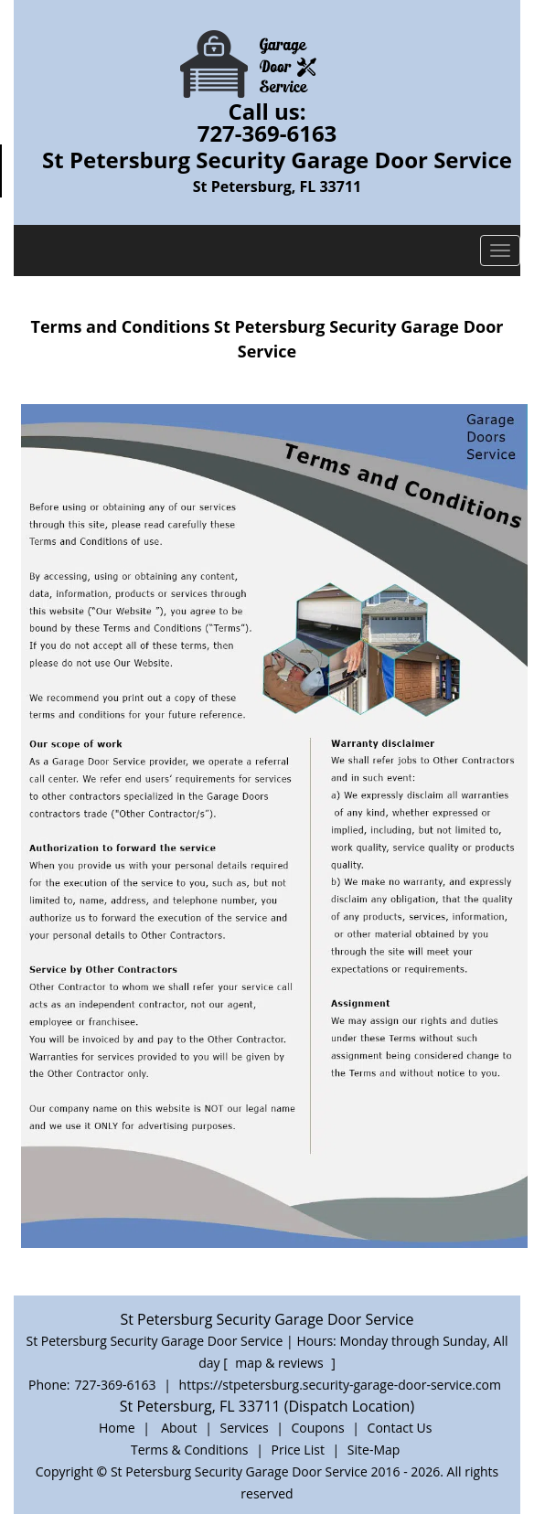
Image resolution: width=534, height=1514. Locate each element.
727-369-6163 (267, 133)
